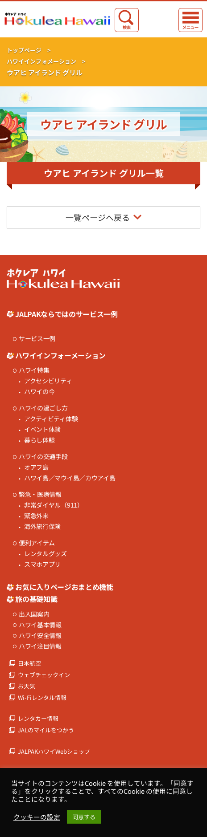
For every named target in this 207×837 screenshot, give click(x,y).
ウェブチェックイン (44, 674)
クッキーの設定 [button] (36, 817)
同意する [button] (83, 817)
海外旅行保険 (42, 526)
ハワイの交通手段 (43, 456)
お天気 (26, 686)
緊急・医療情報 (40, 494)
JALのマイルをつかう (46, 730)
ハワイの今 (39, 391)
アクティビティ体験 (51, 418)
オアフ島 (36, 467)
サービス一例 (37, 338)
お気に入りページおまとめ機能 (64, 587)
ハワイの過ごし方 (43, 408)
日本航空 (29, 663)
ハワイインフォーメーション (60, 355)
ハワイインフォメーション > (46, 61)
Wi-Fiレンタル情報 (42, 697)
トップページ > (29, 50)
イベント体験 (42, 429)
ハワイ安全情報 (40, 635)
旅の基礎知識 (36, 599)
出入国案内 (34, 614)
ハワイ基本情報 (40, 625)
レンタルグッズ (45, 553)
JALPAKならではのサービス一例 (66, 314)
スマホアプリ (42, 564)
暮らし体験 (39, 440)
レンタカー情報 (38, 718)
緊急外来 (36, 516)
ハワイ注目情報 (40, 646)
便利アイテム (37, 543)
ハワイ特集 (34, 370)
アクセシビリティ (48, 381)
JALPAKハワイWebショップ (54, 751)
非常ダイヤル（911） (53, 505)
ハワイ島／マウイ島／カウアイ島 (70, 478)
